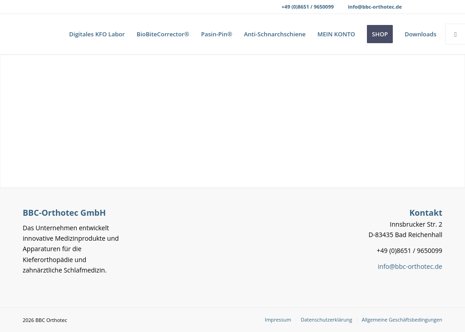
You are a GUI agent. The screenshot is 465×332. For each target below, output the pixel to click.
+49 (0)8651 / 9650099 (308, 6)
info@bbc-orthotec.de (375, 6)
